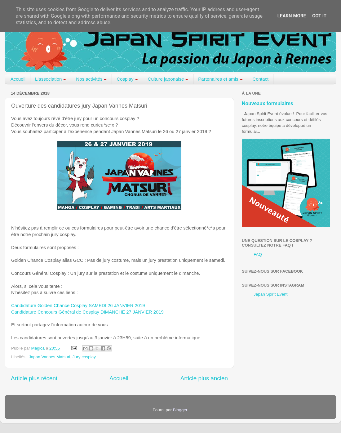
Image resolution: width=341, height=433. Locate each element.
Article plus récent (34, 378)
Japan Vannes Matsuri (49, 357)
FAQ (258, 254)
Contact (261, 79)
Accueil (18, 79)
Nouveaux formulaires (267, 103)
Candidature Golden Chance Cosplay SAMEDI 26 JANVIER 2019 (78, 305)
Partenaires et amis (220, 79)
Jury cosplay (84, 357)
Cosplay (127, 79)
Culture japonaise (168, 79)
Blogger (180, 410)
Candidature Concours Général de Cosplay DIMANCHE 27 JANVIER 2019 (87, 312)
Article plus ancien (204, 378)
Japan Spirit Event (271, 294)
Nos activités (91, 79)
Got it (319, 16)
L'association (50, 79)
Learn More (291, 16)
